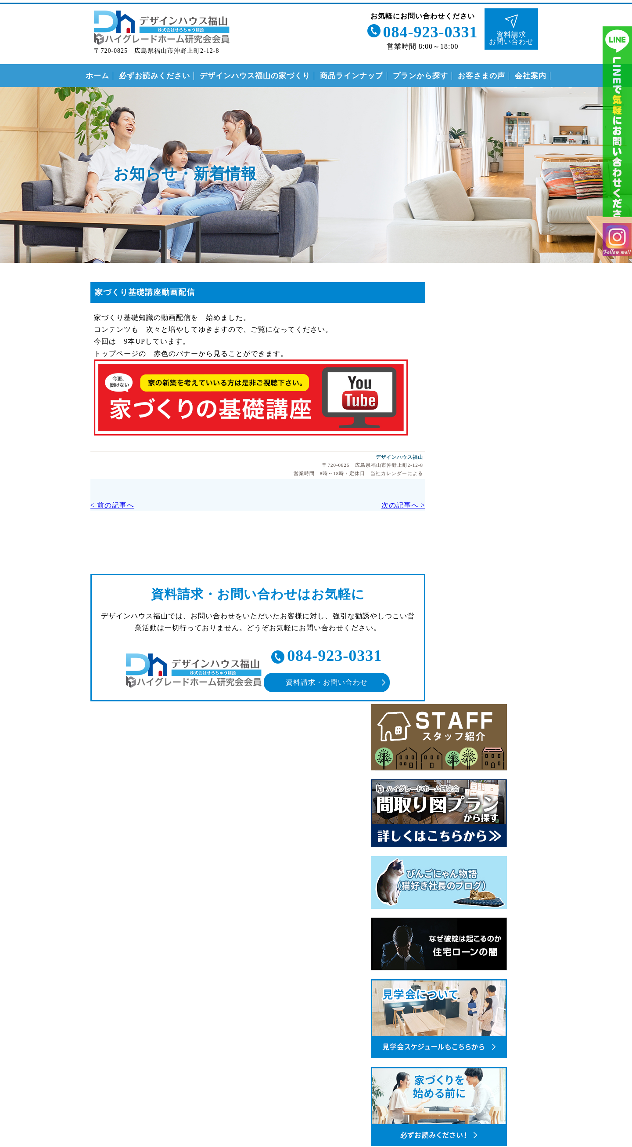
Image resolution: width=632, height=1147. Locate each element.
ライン (617, 131)
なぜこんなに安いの (465, 767)
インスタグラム (617, 261)
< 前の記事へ (96, 505)
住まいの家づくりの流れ (473, 803)
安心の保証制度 (458, 785)
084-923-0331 (428, 30)
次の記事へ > (373, 505)
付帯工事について (462, 821)
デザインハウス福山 (370, 456)
